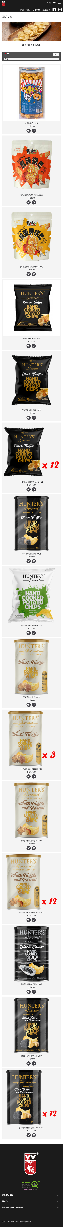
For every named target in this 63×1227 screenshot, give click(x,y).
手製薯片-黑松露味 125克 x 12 (31, 482)
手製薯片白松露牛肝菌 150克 (31, 841)
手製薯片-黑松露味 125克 (31, 410)
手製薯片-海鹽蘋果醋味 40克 (31, 625)
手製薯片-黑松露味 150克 (31, 554)
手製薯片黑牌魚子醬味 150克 (31, 984)
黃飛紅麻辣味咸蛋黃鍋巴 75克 (31, 195)
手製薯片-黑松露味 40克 (31, 338)
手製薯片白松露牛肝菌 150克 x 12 (31, 912)
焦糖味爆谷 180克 (31, 123)
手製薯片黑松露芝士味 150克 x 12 (31, 1128)
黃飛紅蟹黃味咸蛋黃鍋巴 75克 (31, 267)
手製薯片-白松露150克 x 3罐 (31, 769)
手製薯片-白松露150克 (31, 697)
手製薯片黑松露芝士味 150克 (31, 1056)
